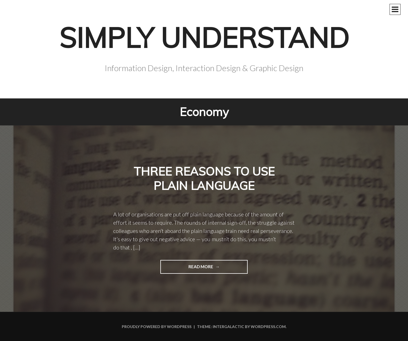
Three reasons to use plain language (204, 178)
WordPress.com (268, 326)
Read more (187, 268)
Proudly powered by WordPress (156, 326)
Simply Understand (204, 37)
